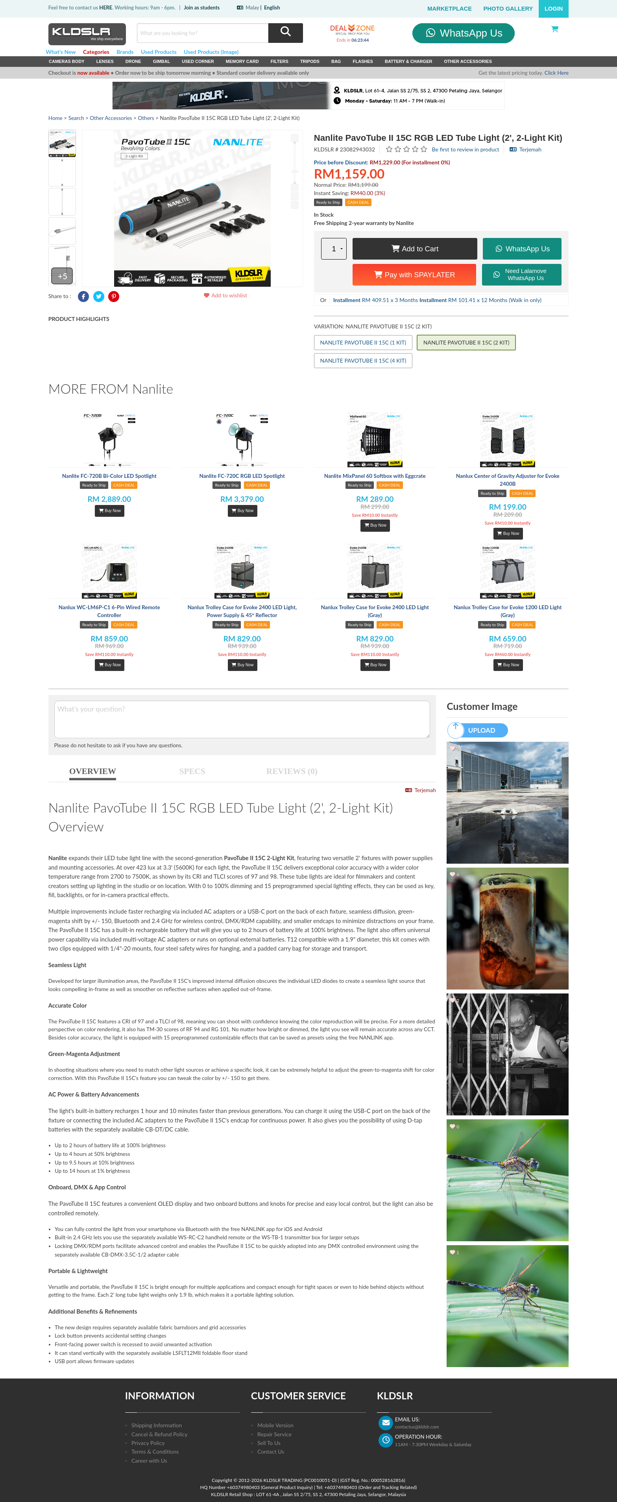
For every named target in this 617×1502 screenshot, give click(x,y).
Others (146, 118)
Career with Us (149, 1460)
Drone (133, 61)
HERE (105, 7)
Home (55, 118)
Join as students (202, 7)
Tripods (310, 61)
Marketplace (449, 9)
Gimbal (161, 61)
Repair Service (274, 1434)
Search (76, 118)
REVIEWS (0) (292, 771)
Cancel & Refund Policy (159, 1434)
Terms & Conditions (155, 1451)
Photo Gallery (508, 9)
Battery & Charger (408, 61)
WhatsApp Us (463, 33)
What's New (61, 51)
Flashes (363, 61)
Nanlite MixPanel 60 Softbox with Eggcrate (375, 476)
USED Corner (198, 61)
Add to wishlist (225, 295)
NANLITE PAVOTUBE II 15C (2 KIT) (466, 342)
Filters (279, 61)
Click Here (557, 73)
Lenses (105, 61)
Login (554, 9)
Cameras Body (67, 61)
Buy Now (110, 511)
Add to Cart (414, 249)
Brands (124, 51)
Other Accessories (468, 61)
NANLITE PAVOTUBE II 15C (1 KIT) (363, 342)
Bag (336, 61)
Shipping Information (156, 1425)
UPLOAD (474, 730)
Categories (96, 51)
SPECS (192, 771)
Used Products (159, 51)
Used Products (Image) (211, 51)
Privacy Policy (147, 1442)
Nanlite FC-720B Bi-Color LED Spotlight (109, 476)
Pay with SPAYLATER (414, 275)
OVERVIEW (92, 771)
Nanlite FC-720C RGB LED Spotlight (242, 476)
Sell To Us (269, 1442)
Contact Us (270, 1451)
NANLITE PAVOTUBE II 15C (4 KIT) (363, 360)
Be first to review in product (465, 149)
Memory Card (242, 61)
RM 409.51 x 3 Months (375, 300)
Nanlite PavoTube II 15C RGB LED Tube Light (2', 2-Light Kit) (438, 138)
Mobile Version (275, 1425)
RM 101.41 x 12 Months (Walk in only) (480, 300)
